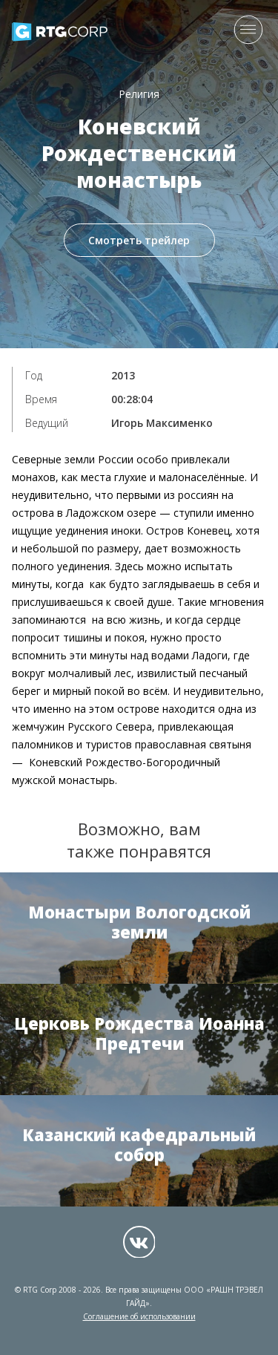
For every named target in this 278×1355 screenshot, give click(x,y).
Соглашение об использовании (139, 1316)
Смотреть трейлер (139, 240)
